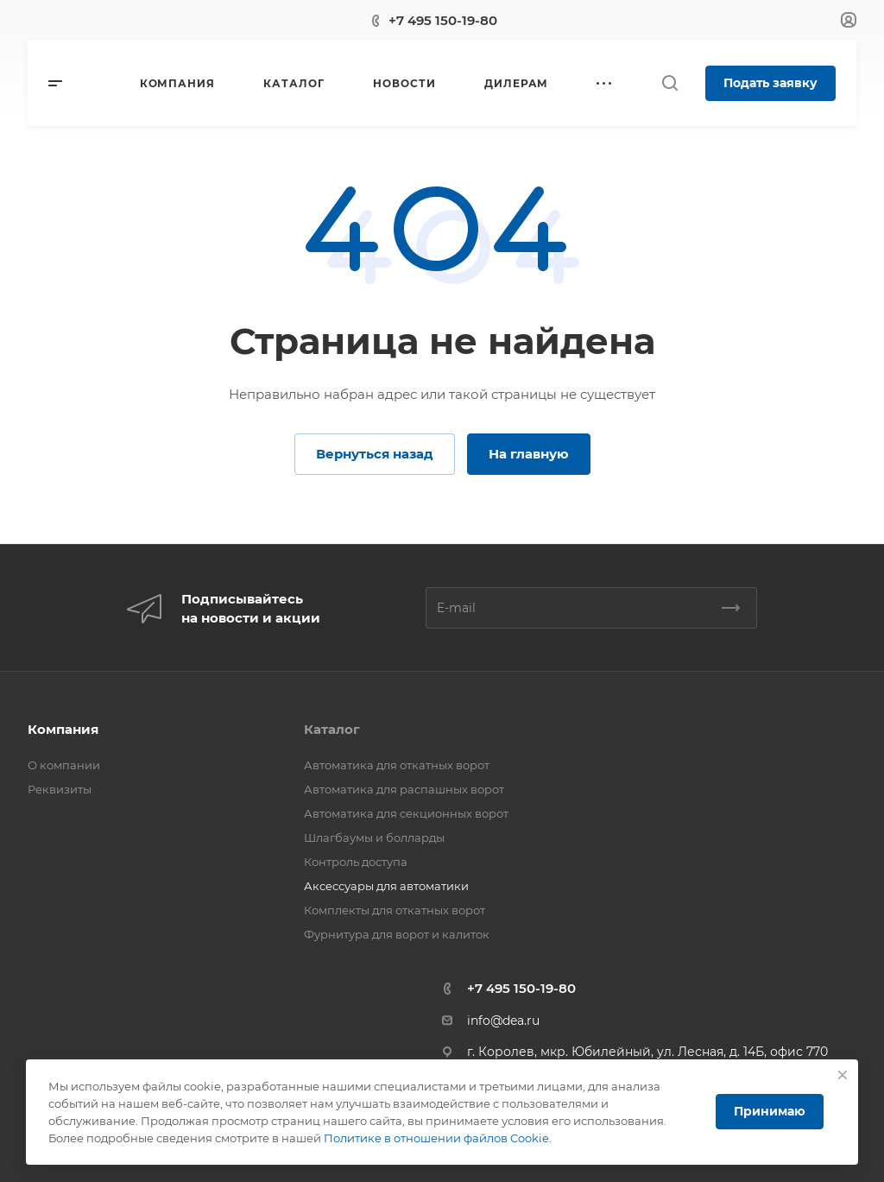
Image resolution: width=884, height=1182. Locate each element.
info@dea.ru (503, 1020)
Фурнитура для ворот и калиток (396, 934)
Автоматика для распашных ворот (404, 789)
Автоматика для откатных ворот (396, 765)
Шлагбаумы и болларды (374, 837)
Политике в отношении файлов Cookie (436, 1138)
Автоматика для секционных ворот (406, 813)
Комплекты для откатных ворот (394, 910)
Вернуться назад (374, 454)
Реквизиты (60, 789)
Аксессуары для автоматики (386, 886)
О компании (64, 765)
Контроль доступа (355, 862)
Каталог (332, 729)
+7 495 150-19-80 (442, 20)
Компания (63, 729)
